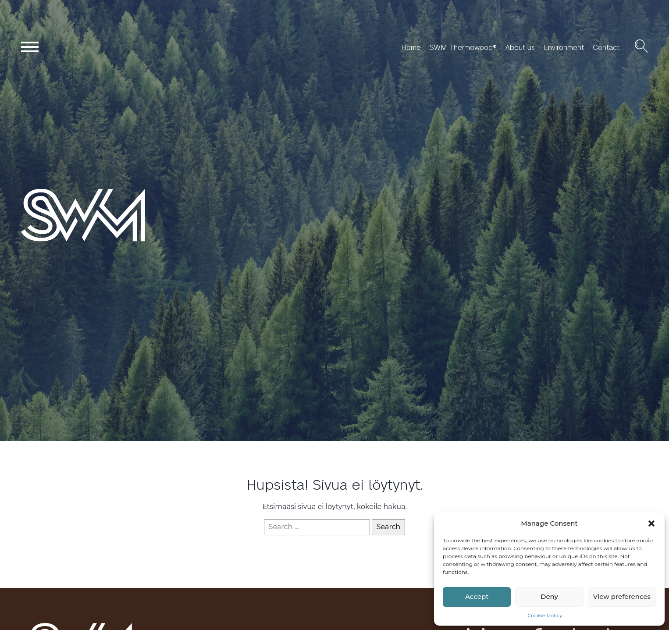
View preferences (622, 596)
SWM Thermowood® (463, 47)
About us (520, 47)
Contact (606, 47)
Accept (476, 596)
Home (411, 47)
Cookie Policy (544, 615)
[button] (651, 523)
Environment (564, 47)
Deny (549, 596)
